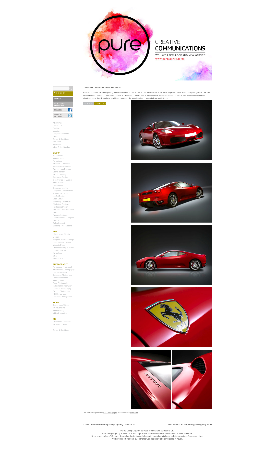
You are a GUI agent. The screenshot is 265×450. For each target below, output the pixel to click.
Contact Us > (100, 103)
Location (56, 131)
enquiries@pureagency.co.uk (198, 425)
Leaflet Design (59, 196)
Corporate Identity (60, 188)
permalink (134, 413)
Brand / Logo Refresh (62, 169)
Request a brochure (61, 134)
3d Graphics (58, 156)
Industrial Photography (62, 286)
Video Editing (58, 310)
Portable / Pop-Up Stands (63, 210)
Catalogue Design (60, 177)
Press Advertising (60, 215)
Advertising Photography (63, 267)
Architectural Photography (64, 270)
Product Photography (61, 291)
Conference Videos (61, 305)
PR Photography (60, 294)
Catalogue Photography (63, 275)
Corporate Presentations (63, 191)
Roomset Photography (62, 297)
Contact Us (57, 126)
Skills (55, 136)
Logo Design (58, 199)
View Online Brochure (62, 147)
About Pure (57, 123)
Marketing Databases (62, 201)
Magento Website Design (63, 240)
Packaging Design (60, 207)
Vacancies (57, 144)
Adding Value (58, 158)
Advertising (57, 161)
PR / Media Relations (61, 322)
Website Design (59, 245)
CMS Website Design (62, 242)
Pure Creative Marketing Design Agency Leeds (107, 425)
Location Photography (62, 289)
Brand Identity (59, 172)
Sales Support (59, 223)
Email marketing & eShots (64, 248)
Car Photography (110, 413)
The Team (57, 142)
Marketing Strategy (61, 204)
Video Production (60, 313)
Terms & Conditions (61, 139)
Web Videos (58, 258)
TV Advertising (59, 308)
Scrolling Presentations (62, 226)
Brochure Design (60, 174)
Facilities (56, 128)
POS (55, 212)
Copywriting (58, 185)
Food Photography (60, 283)
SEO (55, 256)
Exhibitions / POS (60, 193)
